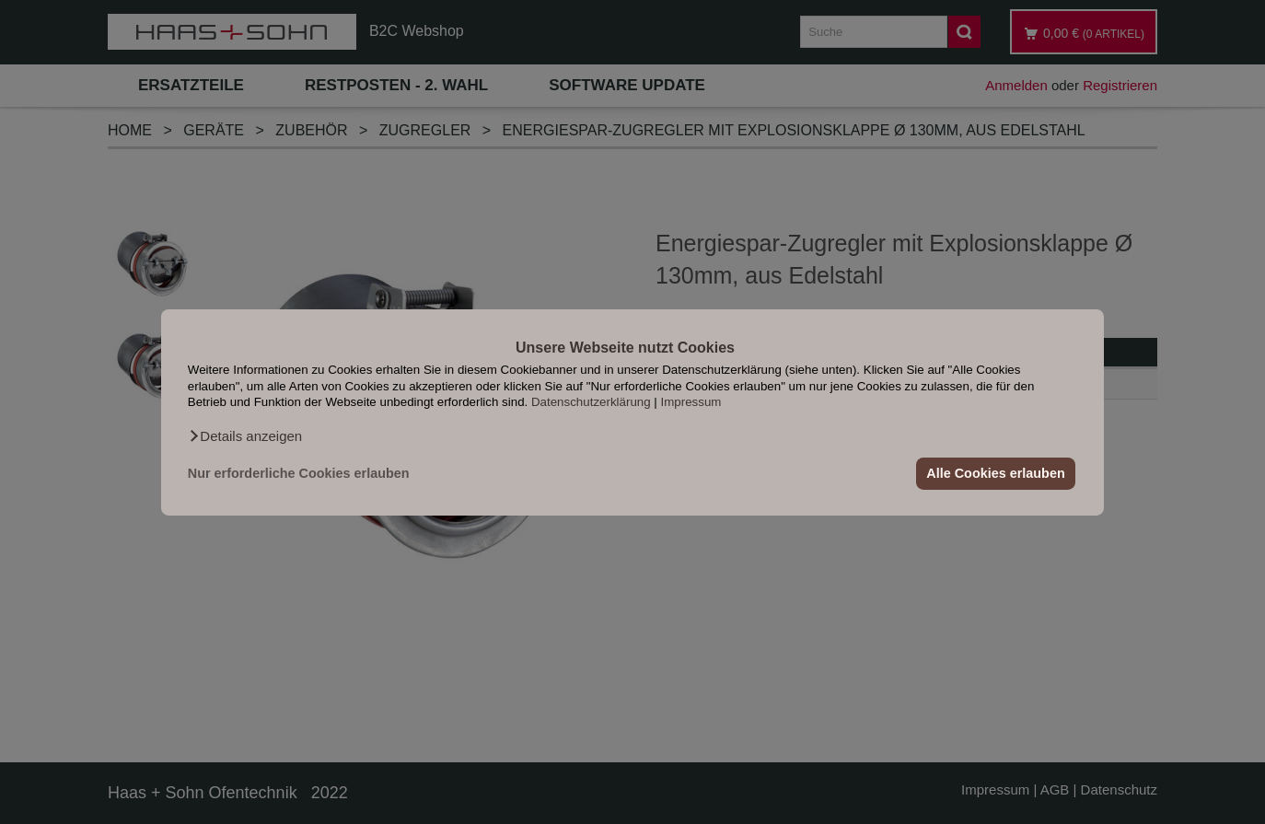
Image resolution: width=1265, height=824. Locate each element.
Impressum (691, 402)
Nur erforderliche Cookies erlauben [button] (299, 473)
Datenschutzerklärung (591, 402)
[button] (245, 435)
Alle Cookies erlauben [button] (995, 473)
